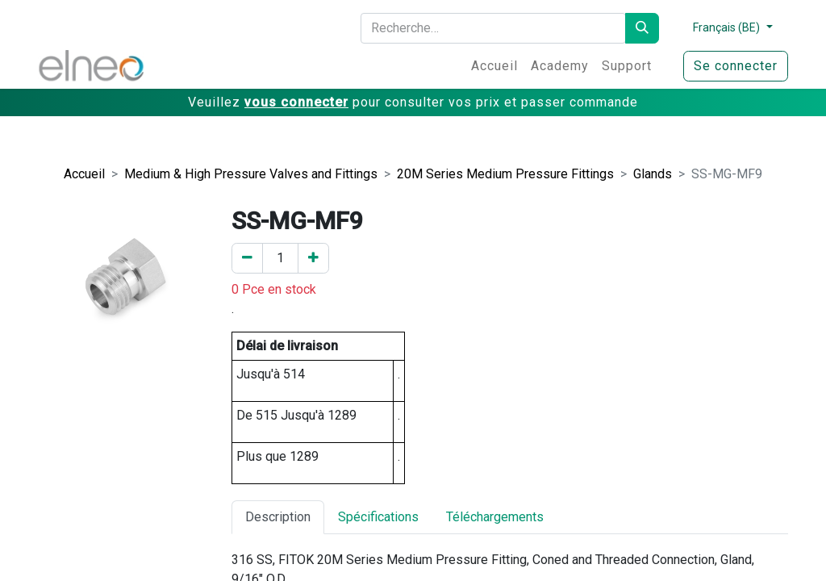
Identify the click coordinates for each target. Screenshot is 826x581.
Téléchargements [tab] (495, 517)
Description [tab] (278, 517)
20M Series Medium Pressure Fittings (505, 174)
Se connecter (736, 65)
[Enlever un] (247, 258)
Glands (652, 174)
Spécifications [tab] (378, 517)
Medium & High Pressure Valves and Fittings (251, 174)
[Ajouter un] (313, 258)
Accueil (84, 174)
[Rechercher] (642, 28)
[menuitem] (494, 66)
